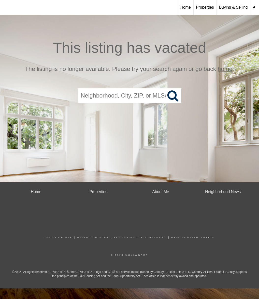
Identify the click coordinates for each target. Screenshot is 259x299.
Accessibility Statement (140, 237)
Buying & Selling (233, 7)
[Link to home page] (6, 6)
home (225, 69)
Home (185, 7)
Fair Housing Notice (193, 237)
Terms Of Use (58, 237)
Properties (205, 7)
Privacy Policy (93, 237)
